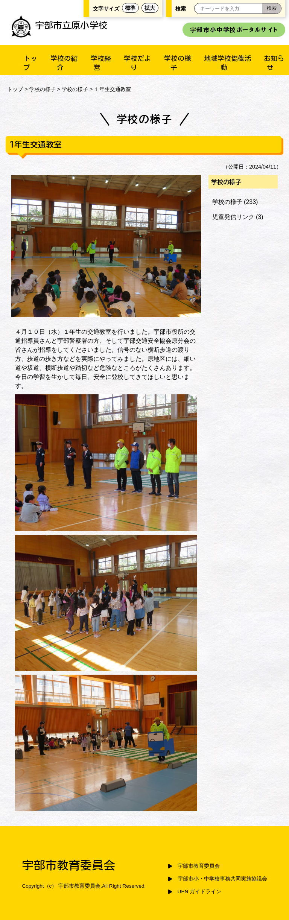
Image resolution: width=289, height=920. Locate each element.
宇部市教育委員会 (199, 866)
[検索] (271, 8)
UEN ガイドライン (199, 891)
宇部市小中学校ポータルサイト (234, 30)
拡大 (149, 8)
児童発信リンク (233, 217)
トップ (15, 89)
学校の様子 (42, 89)
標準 (130, 8)
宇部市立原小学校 (59, 25)
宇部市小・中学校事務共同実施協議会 (222, 879)
